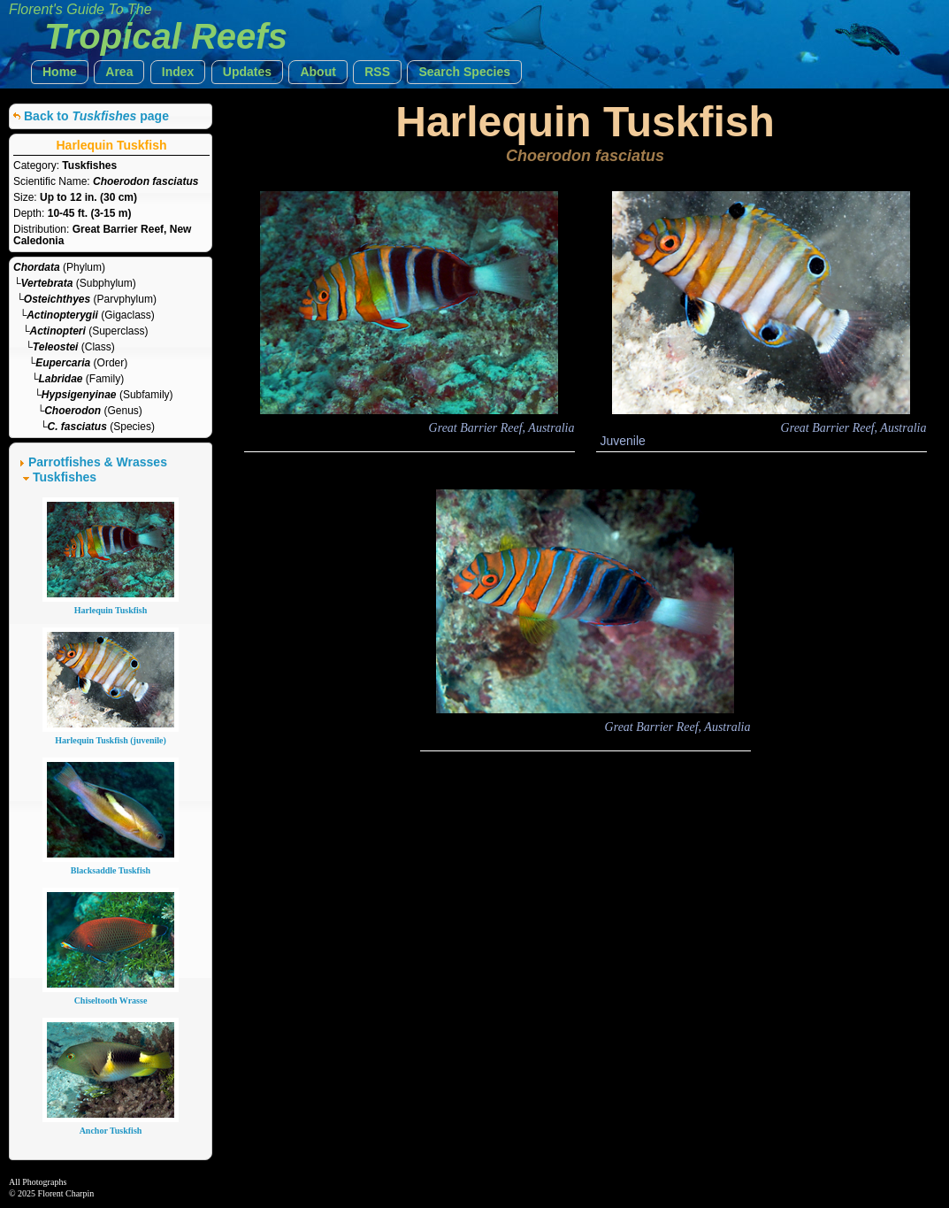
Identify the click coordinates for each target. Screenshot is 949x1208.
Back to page (96, 116)
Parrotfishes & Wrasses (97, 462)
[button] (59, 72)
